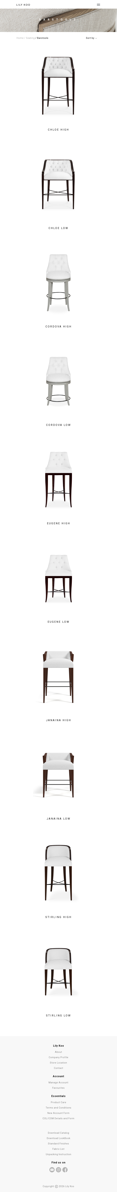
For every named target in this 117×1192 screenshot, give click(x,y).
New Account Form (58, 1113)
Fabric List (58, 1149)
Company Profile (58, 1057)
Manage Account (58, 1082)
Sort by (91, 38)
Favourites (58, 1088)
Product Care (58, 1102)
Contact (58, 1068)
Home (20, 38)
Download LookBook (58, 1138)
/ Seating (29, 38)
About (58, 1052)
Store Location (58, 1062)
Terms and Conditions (58, 1107)
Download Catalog (58, 1133)
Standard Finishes (58, 1143)
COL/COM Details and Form (58, 1118)
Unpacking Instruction (58, 1154)
